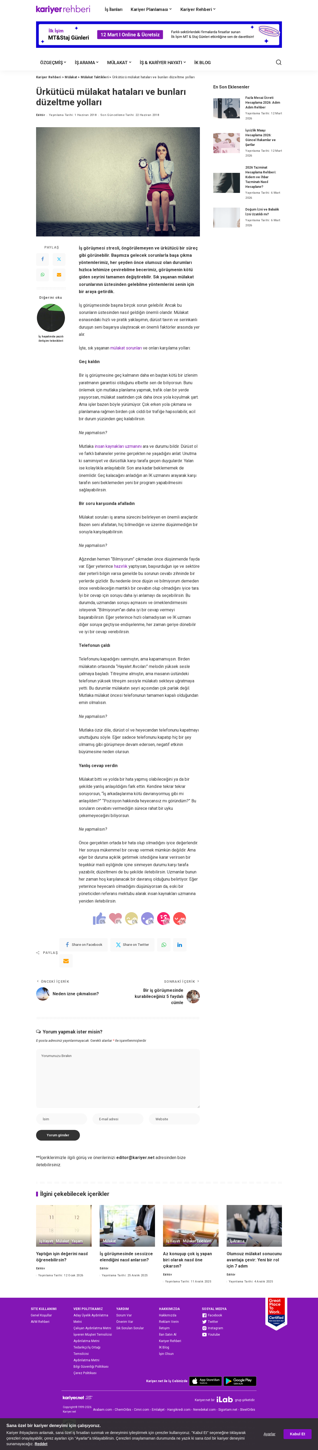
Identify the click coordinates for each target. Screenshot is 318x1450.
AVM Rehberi (40, 1322)
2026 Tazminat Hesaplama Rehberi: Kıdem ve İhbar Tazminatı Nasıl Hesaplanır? (260, 177)
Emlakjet (158, 1410)
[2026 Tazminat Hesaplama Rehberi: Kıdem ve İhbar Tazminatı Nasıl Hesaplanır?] (226, 183)
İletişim (164, 1328)
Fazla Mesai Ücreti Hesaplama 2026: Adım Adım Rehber (262, 102)
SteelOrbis (247, 1410)
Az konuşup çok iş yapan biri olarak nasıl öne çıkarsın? (187, 1260)
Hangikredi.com (179, 1410)
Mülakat (62, 1241)
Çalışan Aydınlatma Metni (92, 1328)
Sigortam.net (227, 1410)
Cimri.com (141, 1410)
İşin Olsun (166, 1354)
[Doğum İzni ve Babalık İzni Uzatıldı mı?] (226, 218)
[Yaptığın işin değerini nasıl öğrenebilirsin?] (64, 1226)
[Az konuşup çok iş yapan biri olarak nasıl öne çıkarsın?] (191, 1226)
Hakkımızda (167, 1315)
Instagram (212, 1328)
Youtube (211, 1334)
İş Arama (237, 1241)
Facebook (212, 1315)
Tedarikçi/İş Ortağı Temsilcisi (86, 1351)
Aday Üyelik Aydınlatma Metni (90, 1318)
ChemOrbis (123, 1410)
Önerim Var (124, 1322)
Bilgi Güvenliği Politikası (90, 1367)
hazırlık (120, 566)
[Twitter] (59, 259)
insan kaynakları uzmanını (118, 446)
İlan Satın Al (167, 1334)
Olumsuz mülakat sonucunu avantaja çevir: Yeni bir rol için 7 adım (254, 1260)
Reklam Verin (169, 1322)
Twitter (210, 1321)
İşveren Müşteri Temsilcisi (92, 1334)
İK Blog (164, 1347)
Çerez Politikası (84, 1373)
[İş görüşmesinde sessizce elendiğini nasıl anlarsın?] (127, 1226)
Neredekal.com (204, 1410)
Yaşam (77, 1241)
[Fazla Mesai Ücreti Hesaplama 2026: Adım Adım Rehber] (226, 108)
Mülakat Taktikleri (197, 1241)
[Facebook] (42, 259)
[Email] (59, 275)
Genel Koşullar (41, 1315)
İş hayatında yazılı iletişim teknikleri (50, 339)
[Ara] (279, 63)
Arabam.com (102, 1410)
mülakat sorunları (126, 348)
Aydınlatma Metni (86, 1341)
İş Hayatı (46, 1241)
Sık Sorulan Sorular (130, 1328)
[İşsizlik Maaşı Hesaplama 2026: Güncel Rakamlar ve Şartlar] (226, 143)
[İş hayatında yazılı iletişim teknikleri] (51, 318)
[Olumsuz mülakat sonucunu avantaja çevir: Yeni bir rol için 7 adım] (254, 1226)
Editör (40, 115)
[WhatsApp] (42, 275)
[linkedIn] (180, 944)
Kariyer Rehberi (170, 1341)
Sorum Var (124, 1315)
